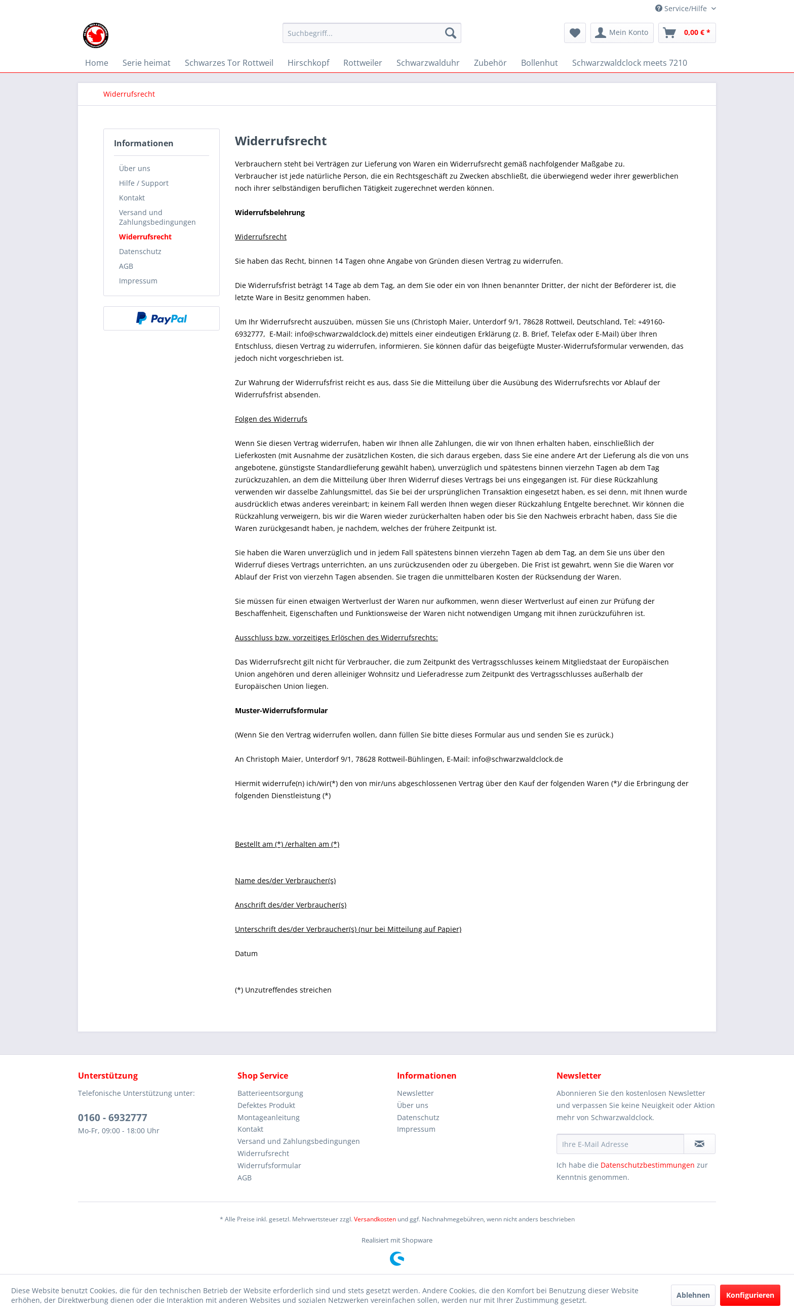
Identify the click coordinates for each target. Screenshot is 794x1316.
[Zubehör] (490, 62)
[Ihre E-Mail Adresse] (620, 1144)
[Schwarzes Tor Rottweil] (229, 62)
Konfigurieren (750, 1295)
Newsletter (415, 1093)
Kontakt (132, 197)
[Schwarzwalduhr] (428, 62)
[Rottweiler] (362, 62)
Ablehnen (693, 1295)
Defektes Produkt (266, 1105)
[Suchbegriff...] (372, 33)
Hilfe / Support (144, 183)
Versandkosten (375, 1219)
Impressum (138, 280)
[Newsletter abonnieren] (700, 1144)
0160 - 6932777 (112, 1117)
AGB (126, 266)
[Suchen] (450, 33)
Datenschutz (140, 251)
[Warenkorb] (687, 33)
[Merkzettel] (575, 33)
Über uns (134, 168)
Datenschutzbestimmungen (648, 1165)
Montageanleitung (268, 1117)
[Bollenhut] (539, 62)
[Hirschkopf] (308, 62)
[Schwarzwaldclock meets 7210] (629, 62)
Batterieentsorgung (270, 1093)
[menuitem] (372, 38)
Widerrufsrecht (145, 236)
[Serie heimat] (146, 62)
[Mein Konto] (622, 33)
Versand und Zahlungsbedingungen (157, 217)
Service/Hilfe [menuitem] (682, 8)
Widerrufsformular (269, 1165)
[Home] (96, 62)
